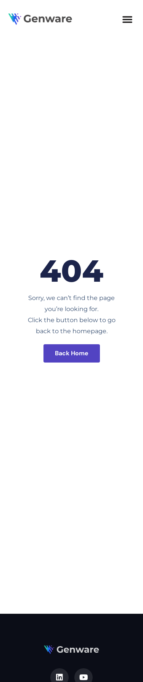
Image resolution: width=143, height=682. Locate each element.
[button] (127, 19)
